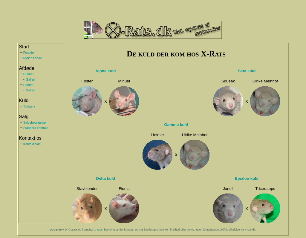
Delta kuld (105, 178)
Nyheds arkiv (32, 58)
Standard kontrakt (35, 128)
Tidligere (29, 106)
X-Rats (98, 229)
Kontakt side (32, 144)
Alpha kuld (105, 71)
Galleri (30, 79)
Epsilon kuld (246, 178)
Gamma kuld (176, 124)
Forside (28, 52)
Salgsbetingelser (35, 122)
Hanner (28, 85)
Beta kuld (246, 71)
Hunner (28, 74)
